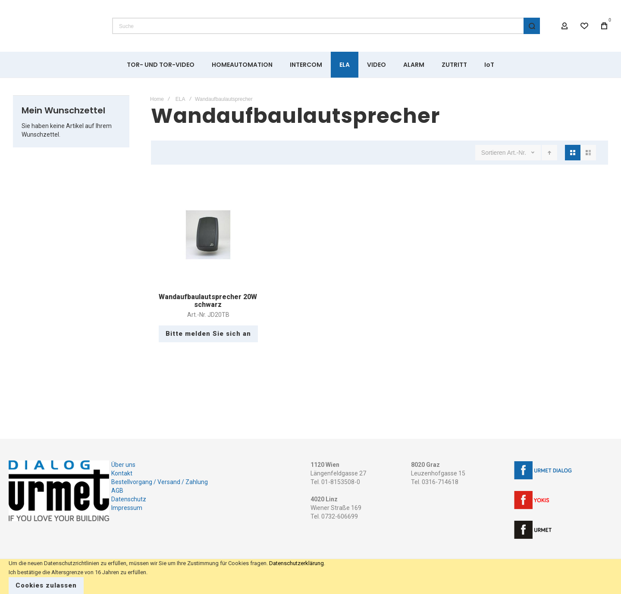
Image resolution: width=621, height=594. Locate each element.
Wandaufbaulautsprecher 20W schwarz (208, 301)
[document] (310, 576)
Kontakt (121, 473)
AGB (117, 490)
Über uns (123, 464)
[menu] (310, 65)
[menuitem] (160, 65)
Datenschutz (128, 499)
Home (157, 99)
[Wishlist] (584, 26)
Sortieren (493, 152)
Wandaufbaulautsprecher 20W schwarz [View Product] (208, 234)
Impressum (126, 507)
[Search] (532, 26)
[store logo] (53, 25)
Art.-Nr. (517, 152)
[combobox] (326, 26)
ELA (180, 99)
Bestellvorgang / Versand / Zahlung (159, 481)
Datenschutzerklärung (296, 563)
